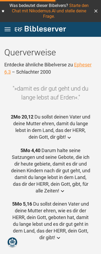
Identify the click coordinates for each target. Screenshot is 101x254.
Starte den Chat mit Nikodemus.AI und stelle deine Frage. (50, 11)
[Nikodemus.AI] (12, 242)
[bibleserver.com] (40, 29)
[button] (96, 11)
